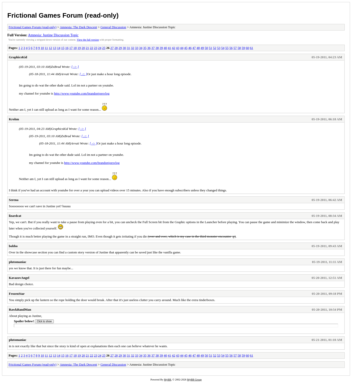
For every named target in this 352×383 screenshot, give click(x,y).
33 (136, 48)
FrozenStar (17, 294)
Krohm (14, 119)
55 (227, 48)
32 (132, 48)
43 (177, 48)
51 (210, 48)
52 (214, 48)
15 (62, 48)
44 (181, 48)
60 (247, 48)
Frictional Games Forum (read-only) (63, 15)
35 (144, 48)
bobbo (13, 246)
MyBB (167, 379)
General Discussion (113, 27)
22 (91, 48)
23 (95, 48)
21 (87, 48)
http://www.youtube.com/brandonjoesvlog (81, 93)
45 (185, 48)
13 (54, 48)
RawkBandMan (20, 309)
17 (70, 48)
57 (235, 48)
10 (42, 48)
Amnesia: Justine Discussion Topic (53, 35)
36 (148, 48)
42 (173, 48)
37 (153, 48)
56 (231, 48)
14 (58, 48)
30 (124, 48)
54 (222, 48)
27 (112, 48)
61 (251, 48)
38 (157, 48)
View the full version (88, 39)
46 (190, 48)
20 (83, 48)
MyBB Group (194, 379)
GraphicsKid (18, 57)
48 (198, 48)
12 (50, 48)
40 (165, 48)
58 (239, 48)
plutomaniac (17, 262)
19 (79, 48)
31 (128, 48)
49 (202, 48)
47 (194, 48)
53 (218, 48)
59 (243, 48)
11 (46, 48)
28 (116, 48)
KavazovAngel (19, 278)
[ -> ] (75, 67)
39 (161, 48)
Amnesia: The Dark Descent (78, 27)
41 (169, 48)
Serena (13, 200)
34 (140, 48)
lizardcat (15, 216)
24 (99, 48)
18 (75, 48)
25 (103, 48)
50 (206, 48)
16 (66, 48)
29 (120, 48)
